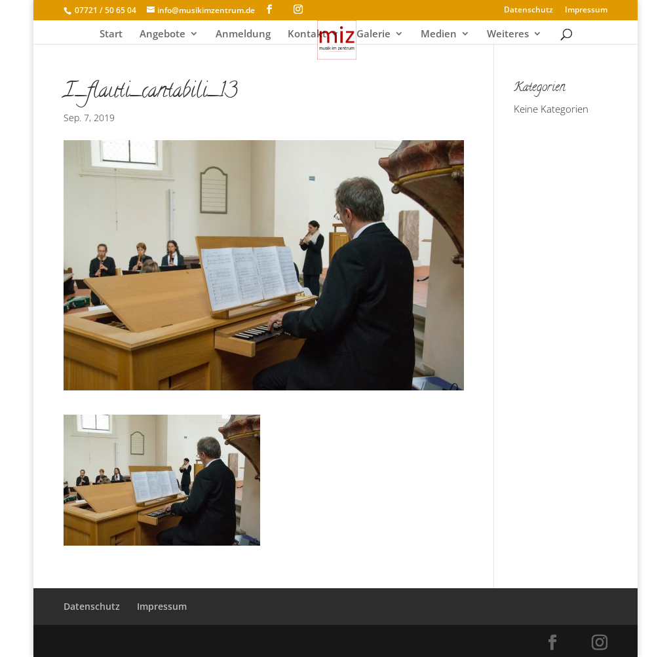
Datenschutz (528, 10)
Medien (439, 34)
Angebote (162, 34)
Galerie (373, 34)
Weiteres (508, 34)
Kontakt (307, 34)
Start (111, 34)
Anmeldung (243, 34)
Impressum (586, 10)
